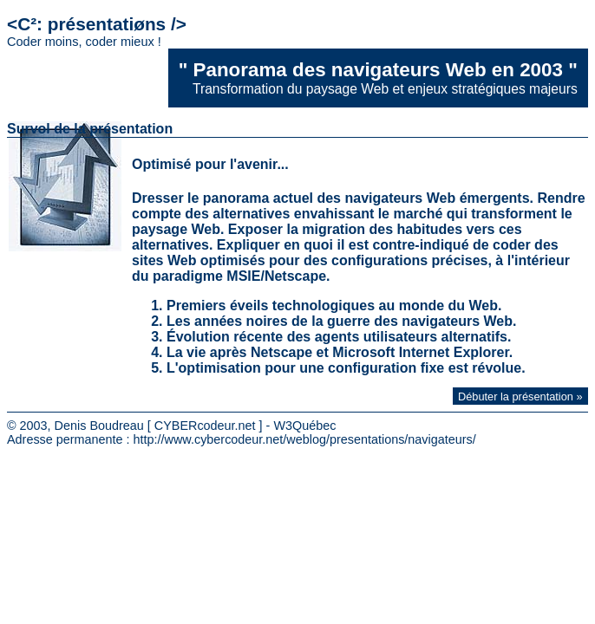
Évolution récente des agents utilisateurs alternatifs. (339, 336)
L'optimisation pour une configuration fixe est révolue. (346, 368)
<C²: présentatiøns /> (96, 31)
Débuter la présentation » (520, 396)
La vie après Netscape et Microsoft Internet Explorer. (340, 352)
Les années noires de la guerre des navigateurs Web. (341, 321)
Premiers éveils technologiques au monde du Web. (334, 305)
